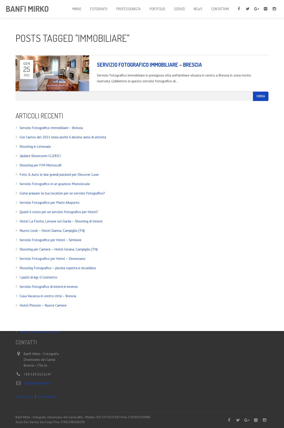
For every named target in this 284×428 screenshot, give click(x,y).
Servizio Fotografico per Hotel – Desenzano (52, 258)
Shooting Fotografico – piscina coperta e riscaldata (58, 268)
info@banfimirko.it (38, 383)
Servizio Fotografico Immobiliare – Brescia (51, 127)
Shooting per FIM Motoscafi (40, 165)
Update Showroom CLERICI (40, 155)
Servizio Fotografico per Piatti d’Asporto (49, 202)
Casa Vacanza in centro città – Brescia (48, 296)
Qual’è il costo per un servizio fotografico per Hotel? (59, 212)
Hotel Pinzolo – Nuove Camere (43, 305)
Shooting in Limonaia (35, 146)
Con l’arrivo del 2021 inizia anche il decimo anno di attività (63, 137)
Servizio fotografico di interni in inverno (49, 286)
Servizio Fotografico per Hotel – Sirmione (50, 240)
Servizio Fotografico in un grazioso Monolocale (55, 184)
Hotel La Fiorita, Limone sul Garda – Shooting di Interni (61, 221)
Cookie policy (47, 396)
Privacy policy (25, 396)
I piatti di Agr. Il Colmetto (38, 277)
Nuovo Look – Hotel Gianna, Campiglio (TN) (52, 230)
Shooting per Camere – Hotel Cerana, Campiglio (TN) (59, 249)
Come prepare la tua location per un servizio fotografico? (62, 193)
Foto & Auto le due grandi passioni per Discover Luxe (59, 174)
